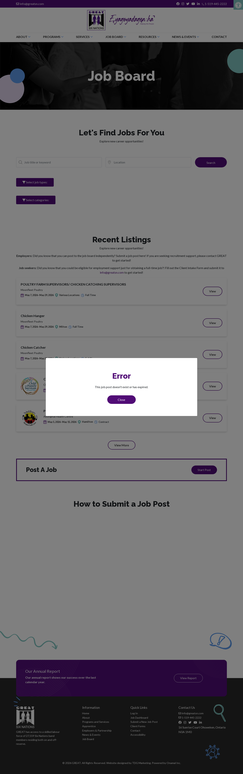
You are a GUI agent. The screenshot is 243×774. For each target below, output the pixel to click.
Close (121, 399)
